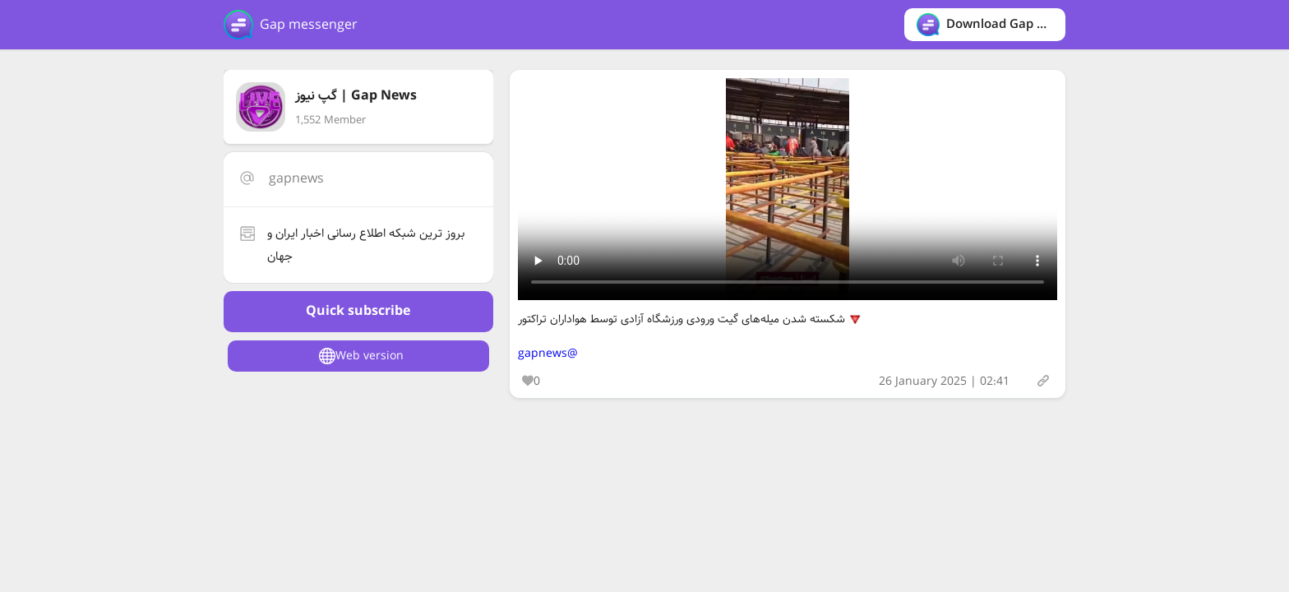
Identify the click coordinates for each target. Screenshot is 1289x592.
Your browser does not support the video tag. (787, 189)
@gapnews (548, 354)
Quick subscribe (358, 311)
